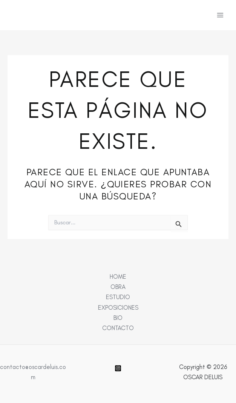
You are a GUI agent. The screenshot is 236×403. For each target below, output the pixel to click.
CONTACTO (118, 328)
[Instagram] (118, 368)
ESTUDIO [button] (118, 297)
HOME (118, 276)
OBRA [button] (118, 286)
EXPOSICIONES (118, 307)
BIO (118, 317)
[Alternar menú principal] (219, 15)
